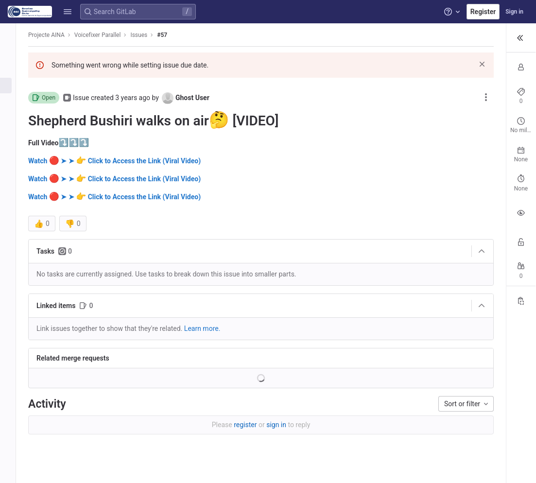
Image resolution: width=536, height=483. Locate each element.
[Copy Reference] (521, 289)
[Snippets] (13, 214)
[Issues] (13, 85)
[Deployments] (13, 133)
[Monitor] (13, 165)
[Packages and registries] (13, 149)
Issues (145, 35)
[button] (67, 11)
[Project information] (13, 53)
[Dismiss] (375, 64)
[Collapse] (375, 251)
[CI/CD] (13, 117)
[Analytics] (13, 182)
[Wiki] (13, 198)
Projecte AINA (53, 35)
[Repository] (13, 69)
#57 (169, 35)
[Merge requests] (13, 101)
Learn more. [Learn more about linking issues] (209, 328)
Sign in (514, 11)
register (195, 425)
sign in (227, 425)
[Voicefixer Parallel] (13, 34)
